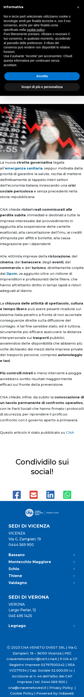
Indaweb (66, 693)
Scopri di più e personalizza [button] (41, 87)
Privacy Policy (62, 688)
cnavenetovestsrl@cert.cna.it (31, 659)
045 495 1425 (20, 616)
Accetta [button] (42, 76)
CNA (70, 432)
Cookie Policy (21, 693)
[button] (78, 7)
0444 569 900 (21, 545)
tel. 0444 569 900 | (51, 682)
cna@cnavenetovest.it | (28, 688)
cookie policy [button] (36, 30)
